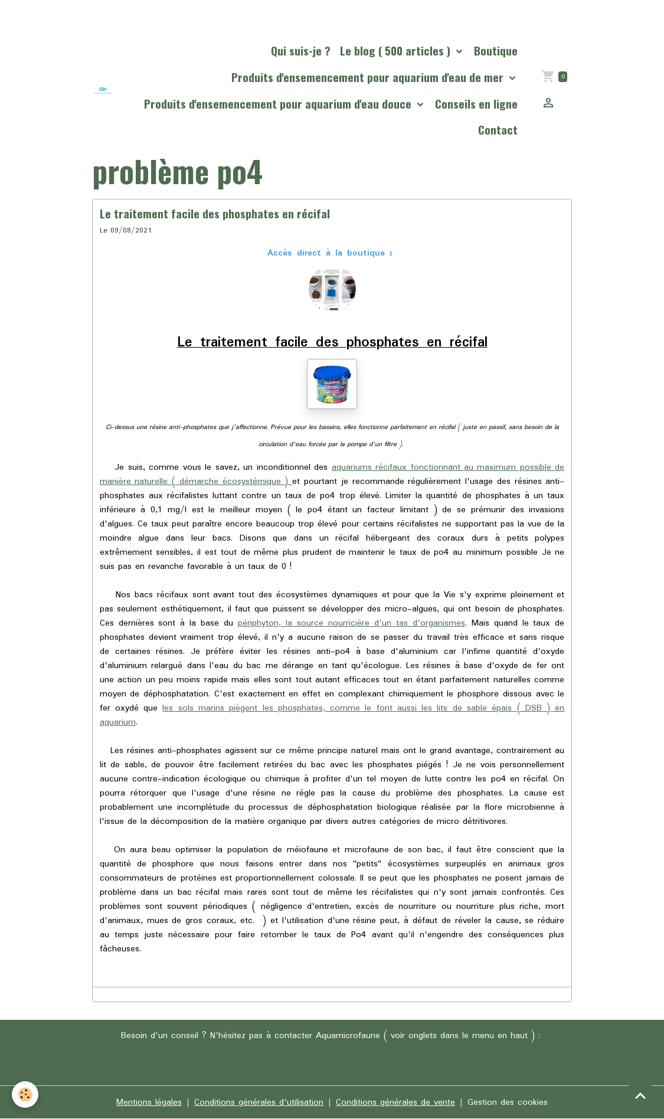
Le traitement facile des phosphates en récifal (215, 213)
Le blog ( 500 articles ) (396, 50)
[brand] (103, 91)
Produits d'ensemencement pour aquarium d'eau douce (279, 103)
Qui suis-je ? (301, 50)
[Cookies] (25, 1094)
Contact (498, 129)
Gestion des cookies (507, 1102)
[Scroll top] (640, 1095)
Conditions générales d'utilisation (258, 1102)
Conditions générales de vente (395, 1102)
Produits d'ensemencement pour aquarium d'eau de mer (368, 77)
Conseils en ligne (476, 103)
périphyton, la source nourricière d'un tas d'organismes (351, 623)
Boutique (496, 50)
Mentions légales (149, 1102)
